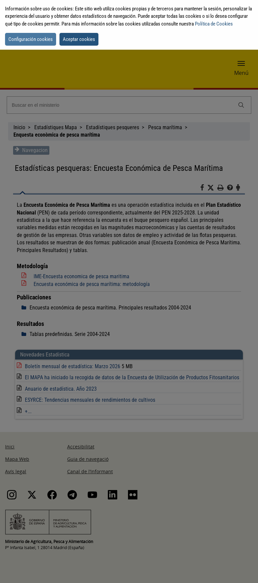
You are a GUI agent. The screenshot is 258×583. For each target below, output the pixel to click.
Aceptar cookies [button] (79, 39)
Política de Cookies (214, 24)
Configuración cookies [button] (30, 39)
